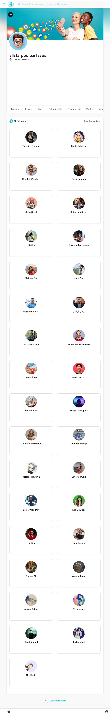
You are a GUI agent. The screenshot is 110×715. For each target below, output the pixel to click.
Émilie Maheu (79, 179)
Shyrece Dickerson (79, 245)
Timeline (15, 109)
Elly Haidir (31, 675)
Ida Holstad (31, 410)
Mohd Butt (79, 278)
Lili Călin (31, 245)
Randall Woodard (31, 179)
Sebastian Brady (78, 212)
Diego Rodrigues (79, 410)
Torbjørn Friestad (31, 146)
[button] (61, 4)
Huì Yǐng (31, 543)
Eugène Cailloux (31, 311)
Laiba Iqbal (79, 642)
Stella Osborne (79, 146)
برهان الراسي (79, 311)
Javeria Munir (79, 477)
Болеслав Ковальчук (79, 344)
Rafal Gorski (78, 377)
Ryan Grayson (79, 543)
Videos (102, 109)
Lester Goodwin (31, 510)
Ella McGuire (78, 510)
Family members (92, 121)
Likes (40, 109)
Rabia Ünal (31, 377)
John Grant (31, 212)
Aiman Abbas (31, 609)
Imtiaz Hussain (31, 344)
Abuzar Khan (78, 576)
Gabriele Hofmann (31, 443)
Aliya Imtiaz (79, 609)
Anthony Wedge (79, 443)
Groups (28, 109)
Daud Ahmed (31, 642)
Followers (74, 109)
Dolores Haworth (31, 477)
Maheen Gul (31, 278)
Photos (89, 109)
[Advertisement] (55, 82)
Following (55, 109)
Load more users (55, 700)
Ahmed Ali (31, 576)
